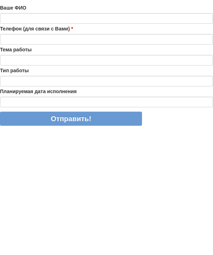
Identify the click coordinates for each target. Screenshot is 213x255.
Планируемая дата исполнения (38, 91)
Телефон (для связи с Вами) (36, 29)
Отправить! (71, 119)
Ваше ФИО (13, 8)
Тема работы (16, 49)
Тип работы (14, 70)
